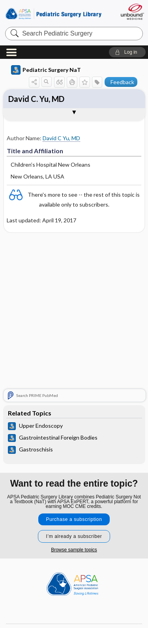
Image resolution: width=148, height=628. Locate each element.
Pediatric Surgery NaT (46, 70)
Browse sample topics (74, 550)
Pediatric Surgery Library (53, 14)
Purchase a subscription (74, 519)
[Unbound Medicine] (132, 12)
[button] (127, 52)
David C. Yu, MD (36, 98)
